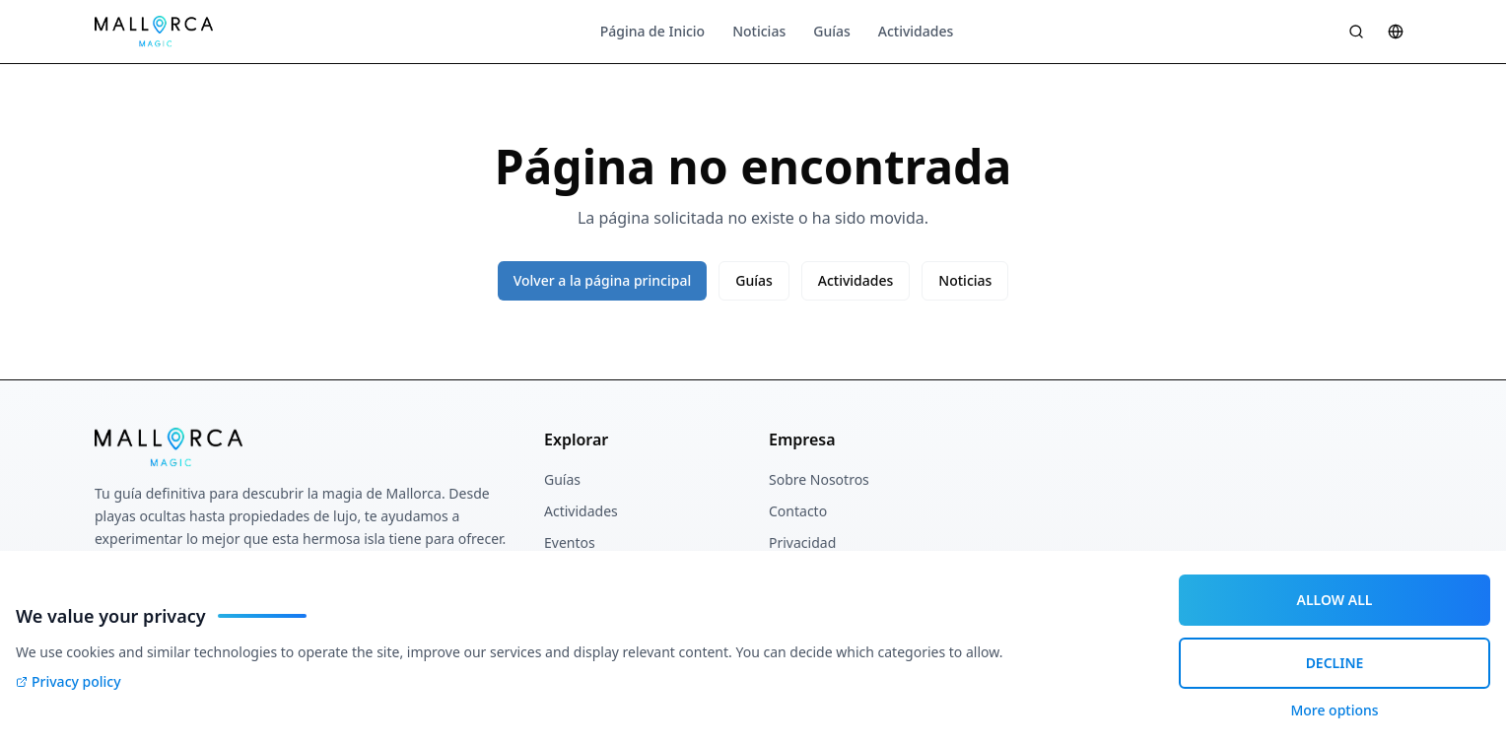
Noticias (759, 31)
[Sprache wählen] (1395, 31)
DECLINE (1335, 662)
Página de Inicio (653, 31)
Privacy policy (68, 681)
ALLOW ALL (1335, 599)
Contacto (798, 511)
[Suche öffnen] (1356, 31)
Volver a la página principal (602, 280)
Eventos (569, 542)
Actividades (916, 31)
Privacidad (802, 542)
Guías (832, 31)
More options (1334, 710)
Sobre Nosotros (819, 479)
